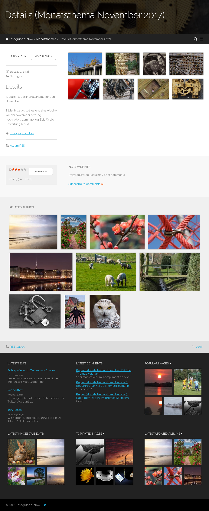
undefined (10, 169)
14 (24, 169)
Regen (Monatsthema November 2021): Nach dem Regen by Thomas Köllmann (102, 396)
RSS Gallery (17, 346)
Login (199, 346)
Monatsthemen (46, 39)
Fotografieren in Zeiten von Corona (32, 370)
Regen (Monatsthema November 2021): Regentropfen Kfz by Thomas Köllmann (102, 384)
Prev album (18, 56)
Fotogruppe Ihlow (19, 39)
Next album (43, 56)
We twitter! (15, 390)
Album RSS (17, 145)
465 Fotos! (15, 410)
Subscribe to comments (85, 184)
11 (21, 169)
